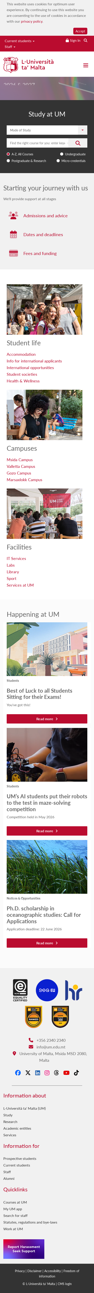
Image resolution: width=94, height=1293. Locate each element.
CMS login (65, 1283)
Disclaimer (34, 1271)
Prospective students (19, 1158)
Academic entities (17, 1128)
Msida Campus (20, 459)
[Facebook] (18, 1073)
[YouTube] (66, 1073)
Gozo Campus (19, 473)
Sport (11, 578)
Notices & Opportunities (23, 898)
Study (7, 1114)
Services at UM (20, 585)
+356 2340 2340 (47, 1040)
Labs (11, 565)
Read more (47, 718)
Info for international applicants (34, 361)
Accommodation (21, 354)
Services (9, 1134)
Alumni (8, 1178)
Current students (20, 40)
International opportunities (30, 367)
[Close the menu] (86, 65)
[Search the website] (85, 40)
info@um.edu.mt (47, 1047)
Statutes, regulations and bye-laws (30, 1222)
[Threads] (56, 1073)
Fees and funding (40, 253)
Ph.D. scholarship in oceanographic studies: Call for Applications (44, 914)
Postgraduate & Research (29, 160)
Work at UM (13, 1228)
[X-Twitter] (28, 1073)
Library (13, 571)
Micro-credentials (73, 160)
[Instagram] (47, 1073)
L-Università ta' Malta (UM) (24, 1108)
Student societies (22, 374)
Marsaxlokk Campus (24, 479)
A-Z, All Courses (22, 154)
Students (13, 680)
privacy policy (31, 21)
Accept (80, 31)
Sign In (75, 40)
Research (10, 1121)
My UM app (12, 1208)
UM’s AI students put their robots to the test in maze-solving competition (47, 802)
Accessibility (52, 1271)
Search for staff (15, 1215)
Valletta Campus (21, 466)
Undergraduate (75, 154)
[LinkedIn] (37, 1073)
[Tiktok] (76, 1073)
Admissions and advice (45, 215)
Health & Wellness (23, 381)
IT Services (16, 558)
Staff (10, 46)
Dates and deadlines (43, 234)
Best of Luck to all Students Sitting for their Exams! (39, 694)
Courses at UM (15, 1202)
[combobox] (47, 151)
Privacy (20, 1271)
